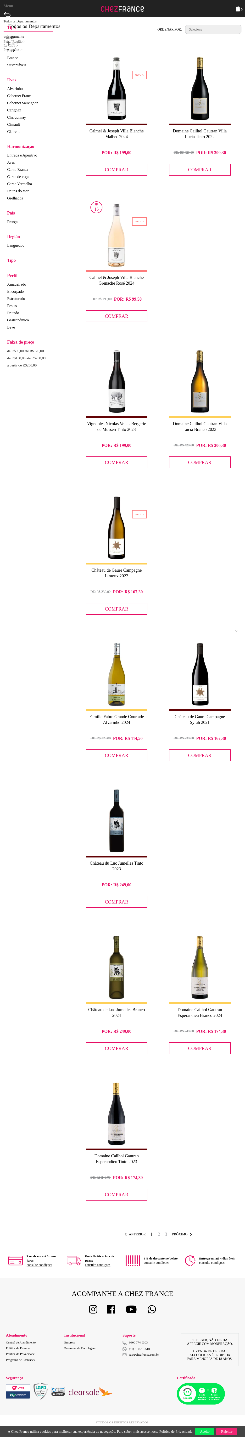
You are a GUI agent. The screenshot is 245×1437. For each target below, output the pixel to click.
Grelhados (15, 198)
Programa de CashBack (20, 1360)
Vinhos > (10, 37)
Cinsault (13, 124)
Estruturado (16, 299)
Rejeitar (226, 1431)
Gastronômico (18, 320)
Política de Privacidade (20, 1354)
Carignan (14, 110)
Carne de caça (18, 177)
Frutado (13, 313)
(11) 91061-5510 (136, 1349)
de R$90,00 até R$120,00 (25, 351)
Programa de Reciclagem (80, 1348)
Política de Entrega (18, 1348)
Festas (12, 306)
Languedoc (15, 245)
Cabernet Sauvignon (22, 103)
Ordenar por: (169, 29)
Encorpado (15, 291)
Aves (11, 162)
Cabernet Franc (19, 96)
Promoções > (13, 50)
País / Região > (14, 41)
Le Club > (11, 45)
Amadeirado (16, 284)
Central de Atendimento (21, 1342)
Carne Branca (17, 169)
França (12, 222)
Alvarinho (15, 89)
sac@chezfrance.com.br (140, 1354)
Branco (12, 58)
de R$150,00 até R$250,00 (26, 358)
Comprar (116, 169)
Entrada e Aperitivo (22, 155)
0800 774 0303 (138, 1342)
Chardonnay (16, 117)
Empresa (69, 1342)
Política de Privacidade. (176, 1431)
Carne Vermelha (19, 184)
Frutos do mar (18, 191)
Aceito (205, 1431)
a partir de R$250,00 (22, 365)
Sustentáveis (16, 65)
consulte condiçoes (39, 1265)
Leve (11, 327)
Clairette (13, 132)
